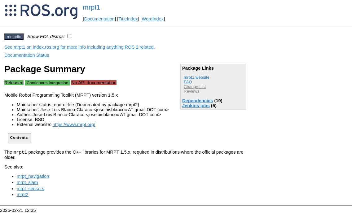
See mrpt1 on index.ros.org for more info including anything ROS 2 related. (79, 47)
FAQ (188, 82)
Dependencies (197, 100)
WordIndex (153, 18)
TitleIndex (128, 18)
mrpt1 (91, 7)
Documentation (99, 18)
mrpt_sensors (30, 189)
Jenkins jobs (196, 105)
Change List (195, 86)
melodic (14, 36)
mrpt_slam (27, 183)
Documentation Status (26, 55)
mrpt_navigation (33, 177)
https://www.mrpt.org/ (74, 124)
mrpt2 (22, 195)
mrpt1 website (196, 77)
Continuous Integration (47, 83)
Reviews (191, 91)
